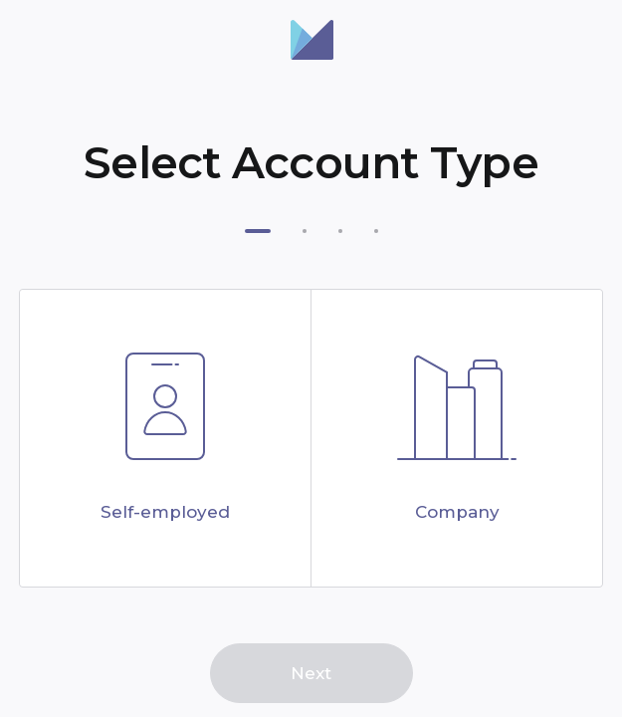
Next (311, 673)
